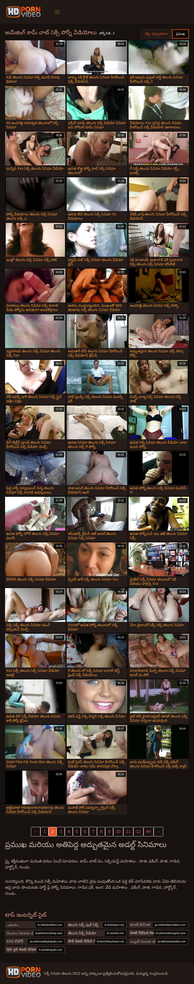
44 (148, 831)
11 (128, 831)
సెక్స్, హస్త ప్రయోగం (156, 34)
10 (118, 831)
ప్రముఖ (180, 34)
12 (138, 831)
